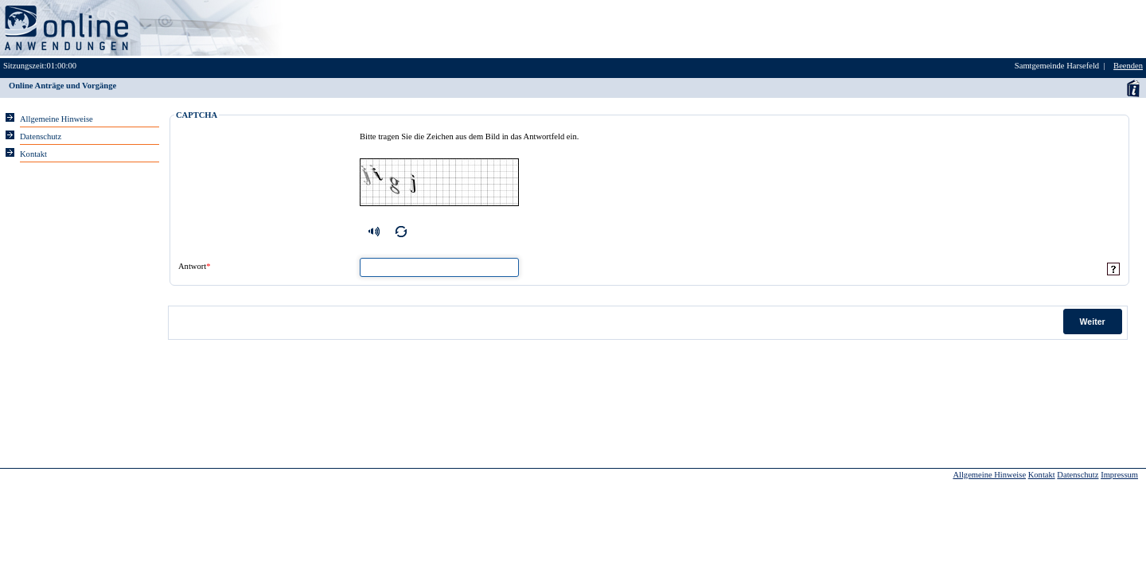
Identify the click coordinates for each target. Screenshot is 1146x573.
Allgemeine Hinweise (989, 474)
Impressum (1119, 474)
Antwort (194, 266)
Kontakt (1041, 474)
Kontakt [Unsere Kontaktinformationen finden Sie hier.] (33, 154)
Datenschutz (1077, 474)
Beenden (1128, 65)
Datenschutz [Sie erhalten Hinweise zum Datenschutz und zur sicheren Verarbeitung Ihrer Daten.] (40, 136)
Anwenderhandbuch (1133, 88)
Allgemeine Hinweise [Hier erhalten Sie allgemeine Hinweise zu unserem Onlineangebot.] (56, 119)
